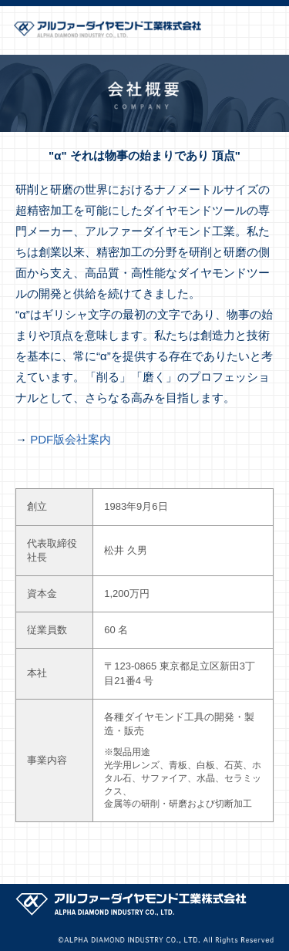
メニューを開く (269, 31)
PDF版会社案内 (70, 439)
